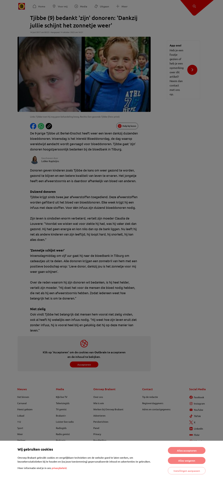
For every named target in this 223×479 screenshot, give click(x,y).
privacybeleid (59, 467)
